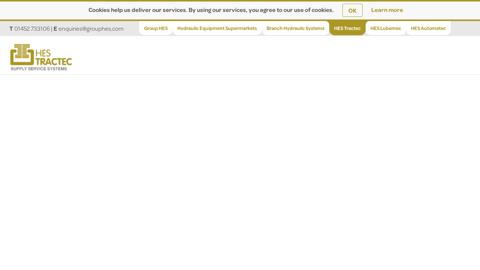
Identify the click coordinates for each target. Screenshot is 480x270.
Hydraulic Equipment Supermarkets (217, 28)
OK (352, 10)
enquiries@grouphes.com (91, 28)
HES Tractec (347, 28)
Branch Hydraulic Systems (295, 28)
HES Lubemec (385, 28)
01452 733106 (32, 28)
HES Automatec (428, 28)
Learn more (387, 9)
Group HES (156, 28)
